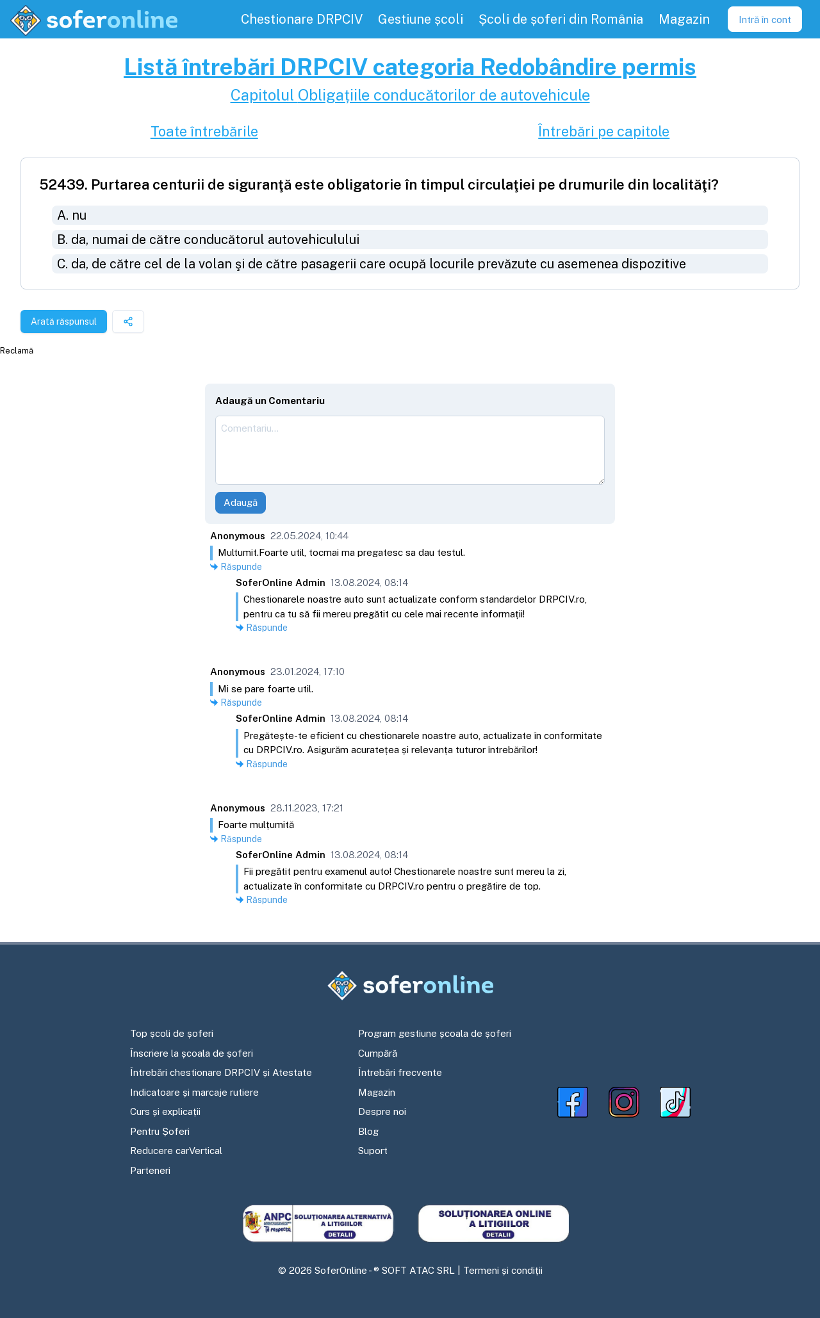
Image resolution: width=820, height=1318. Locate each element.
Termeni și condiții (503, 1270)
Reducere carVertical (176, 1150)
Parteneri (150, 1170)
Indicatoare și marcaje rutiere (194, 1092)
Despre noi (382, 1111)
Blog (368, 1131)
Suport (373, 1150)
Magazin (376, 1092)
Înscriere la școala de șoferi (191, 1053)
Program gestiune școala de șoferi (434, 1033)
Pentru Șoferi (160, 1131)
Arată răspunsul (64, 321)
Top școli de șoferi (171, 1033)
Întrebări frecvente (400, 1072)
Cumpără (377, 1053)
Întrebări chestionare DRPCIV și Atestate (221, 1072)
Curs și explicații (165, 1111)
